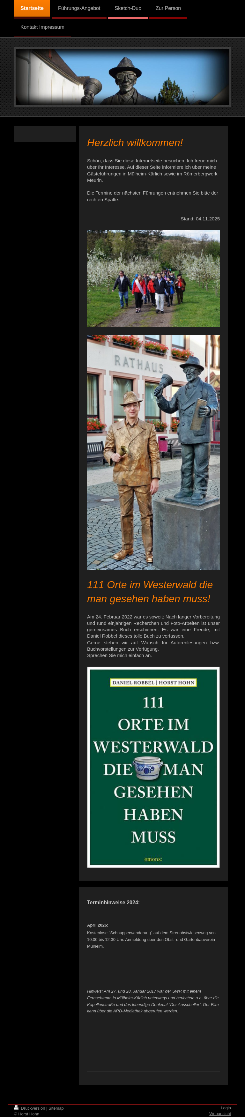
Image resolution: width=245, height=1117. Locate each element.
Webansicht (220, 1113)
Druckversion (30, 1108)
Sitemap (56, 1108)
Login (226, 1108)
